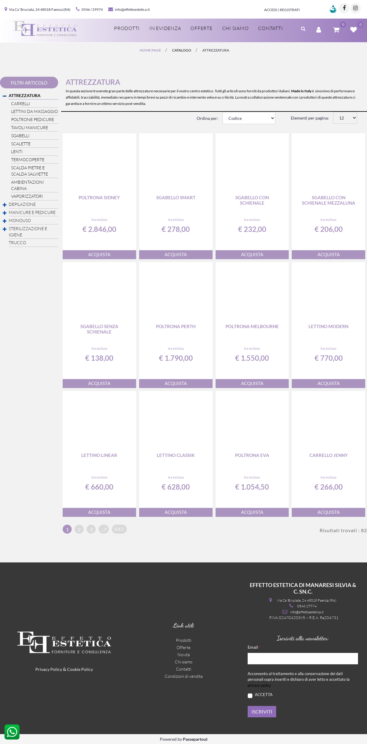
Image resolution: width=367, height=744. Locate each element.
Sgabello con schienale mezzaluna (328, 200)
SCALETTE (21, 143)
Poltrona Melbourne (252, 326)
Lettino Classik (176, 455)
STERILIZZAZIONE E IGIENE (28, 231)
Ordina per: (207, 118)
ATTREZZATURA (215, 50)
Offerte (183, 647)
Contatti (183, 668)
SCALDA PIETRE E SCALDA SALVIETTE (29, 170)
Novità (184, 654)
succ (119, 529)
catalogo (181, 50)
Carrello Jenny (328, 455)
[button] (262, 711)
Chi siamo (183, 661)
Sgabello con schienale (252, 200)
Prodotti (183, 640)
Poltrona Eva (252, 455)
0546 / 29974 (92, 9)
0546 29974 (307, 606)
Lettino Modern (328, 326)
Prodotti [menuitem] (127, 28)
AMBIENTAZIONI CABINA (27, 185)
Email (254, 647)
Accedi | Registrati (282, 9)
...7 (103, 529)
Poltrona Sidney (99, 197)
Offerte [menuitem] (201, 28)
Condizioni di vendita (184, 676)
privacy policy (259, 685)
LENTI (16, 151)
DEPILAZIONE (22, 204)
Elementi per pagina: (310, 117)
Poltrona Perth (175, 326)
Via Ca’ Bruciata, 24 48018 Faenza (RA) (39, 9)
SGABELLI (20, 135)
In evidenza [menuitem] (165, 28)
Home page (150, 50)
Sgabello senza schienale (99, 329)
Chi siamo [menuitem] (235, 28)
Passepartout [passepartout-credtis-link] (195, 739)
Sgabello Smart (175, 197)
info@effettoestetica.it (132, 9)
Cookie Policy (80, 669)
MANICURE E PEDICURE (32, 212)
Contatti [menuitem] (270, 28)
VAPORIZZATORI (27, 196)
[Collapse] (4, 96)
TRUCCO (17, 242)
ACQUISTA (99, 254)
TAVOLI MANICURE (29, 127)
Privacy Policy (48, 669)
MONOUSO (20, 220)
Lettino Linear (99, 455)
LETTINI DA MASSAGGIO (34, 111)
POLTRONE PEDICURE (32, 119)
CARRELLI (20, 103)
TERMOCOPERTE (27, 159)
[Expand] (4, 205)
